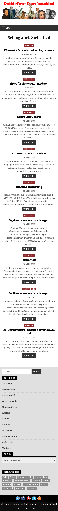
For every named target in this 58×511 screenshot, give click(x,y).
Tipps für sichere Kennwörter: (29, 83)
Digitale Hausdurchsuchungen (29, 220)
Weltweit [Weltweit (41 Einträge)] (31, 488)
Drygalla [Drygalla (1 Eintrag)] (7, 481)
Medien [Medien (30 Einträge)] (7, 484)
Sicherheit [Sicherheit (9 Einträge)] (8, 488)
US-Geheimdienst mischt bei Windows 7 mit (29, 331)
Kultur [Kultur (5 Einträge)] (46, 481)
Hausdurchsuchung (29, 187)
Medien (6, 425)
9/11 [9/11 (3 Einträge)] (5, 477)
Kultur (5, 419)
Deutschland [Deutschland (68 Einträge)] (41, 477)
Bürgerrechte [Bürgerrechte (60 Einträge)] (25, 477)
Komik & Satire (9, 407)
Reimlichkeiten (9, 436)
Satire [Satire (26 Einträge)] (44, 484)
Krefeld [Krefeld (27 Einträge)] (36, 481)
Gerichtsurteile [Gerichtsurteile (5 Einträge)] (22, 481)
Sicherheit (29, 79)
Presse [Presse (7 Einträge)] (17, 484)
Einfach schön (9, 395)
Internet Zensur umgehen (29, 153)
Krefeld (6, 413)
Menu (8, 27)
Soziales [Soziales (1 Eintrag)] (20, 488)
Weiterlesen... (29, 73)
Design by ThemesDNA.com (29, 509)
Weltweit (29, 45)
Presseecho (8, 430)
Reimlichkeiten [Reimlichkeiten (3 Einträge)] (30, 484)
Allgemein (7, 383)
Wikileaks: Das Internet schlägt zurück (29, 50)
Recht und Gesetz (29, 117)
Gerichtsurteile (10, 401)
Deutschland (29, 289)
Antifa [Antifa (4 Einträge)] (12, 477)
